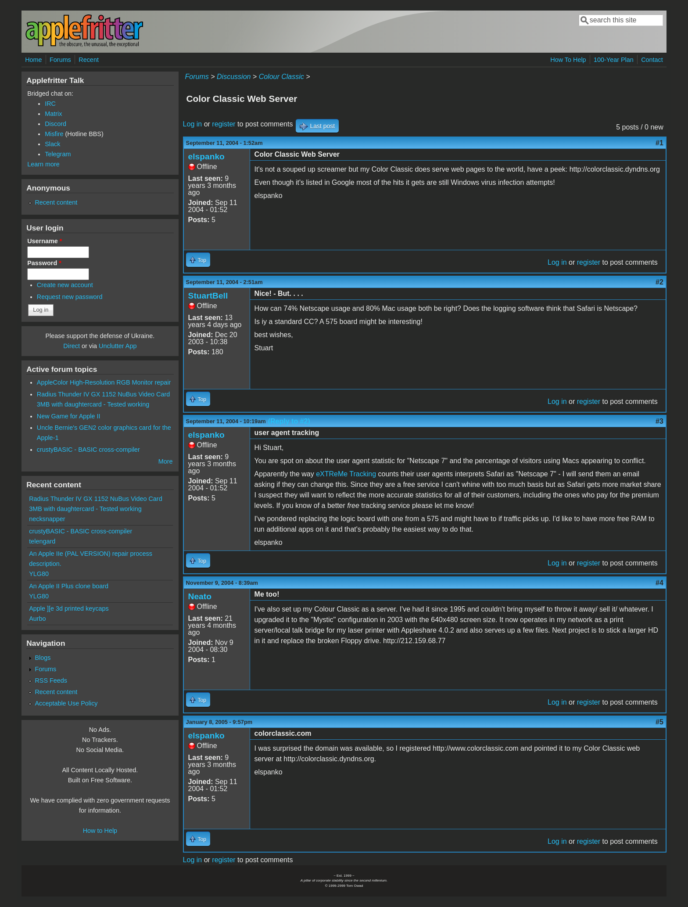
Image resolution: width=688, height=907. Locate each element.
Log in (192, 124)
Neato (199, 596)
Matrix (53, 113)
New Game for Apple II (68, 416)
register (223, 124)
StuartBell (208, 295)
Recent (89, 59)
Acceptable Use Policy (66, 703)
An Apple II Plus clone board (68, 586)
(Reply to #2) (289, 421)
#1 (659, 143)
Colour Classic (281, 76)
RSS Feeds (51, 680)
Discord (55, 123)
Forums (60, 59)
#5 (659, 722)
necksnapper (47, 518)
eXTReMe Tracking (346, 474)
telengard (42, 541)
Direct (71, 345)
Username (44, 241)
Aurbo (37, 618)
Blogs (42, 657)
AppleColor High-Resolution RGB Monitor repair (104, 382)
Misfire (54, 133)
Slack (52, 144)
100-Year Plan (614, 59)
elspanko (206, 156)
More (165, 461)
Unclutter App (117, 345)
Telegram (58, 154)
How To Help (568, 59)
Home (33, 59)
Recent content (56, 202)
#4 (659, 583)
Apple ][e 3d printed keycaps (69, 608)
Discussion (234, 76)
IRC (50, 103)
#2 (659, 282)
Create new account (65, 284)
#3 (659, 421)
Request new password (70, 296)
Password (44, 262)
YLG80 (39, 573)
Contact (652, 59)
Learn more (43, 164)
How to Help (100, 830)
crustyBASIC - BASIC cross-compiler (88, 449)
